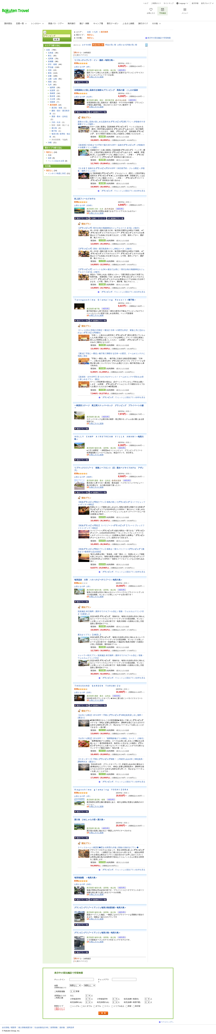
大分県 (52, 99)
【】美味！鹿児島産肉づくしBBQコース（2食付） (105, 249)
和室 (129, 1006)
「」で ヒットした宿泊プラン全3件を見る (123, 572)
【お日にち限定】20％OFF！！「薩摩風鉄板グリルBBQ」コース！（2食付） (111, 738)
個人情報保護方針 (25, 1027)
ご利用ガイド (156, 3)
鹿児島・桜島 (57, 108)
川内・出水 (56, 122)
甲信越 (50, 67)
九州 (96, 32)
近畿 (50, 76)
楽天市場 (195, 3)
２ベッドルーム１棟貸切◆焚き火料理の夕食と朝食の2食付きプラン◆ (108, 847)
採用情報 (54, 1027)
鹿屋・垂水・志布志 (60, 116)
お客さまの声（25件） (83, 692)
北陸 (50, 70)
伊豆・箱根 (52, 64)
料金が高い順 (110, 45)
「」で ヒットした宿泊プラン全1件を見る (123, 870)
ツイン (107, 1006)
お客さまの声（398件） (83, 477)
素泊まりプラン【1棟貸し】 (90, 635)
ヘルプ (145, 3)
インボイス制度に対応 (57, 173)
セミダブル (87, 1006)
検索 (103, 1013)
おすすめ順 (86, 45)
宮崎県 (52, 102)
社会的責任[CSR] (41, 1027)
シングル (75, 1006)
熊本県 (52, 96)
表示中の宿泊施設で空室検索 (159, 38)
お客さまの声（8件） (82, 67)
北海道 (50, 53)
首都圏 (50, 61)
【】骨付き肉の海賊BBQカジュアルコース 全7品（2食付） (109, 228)
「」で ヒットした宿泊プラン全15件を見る (122, 191)
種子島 (54, 131)
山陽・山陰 (52, 79)
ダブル (98, 1006)
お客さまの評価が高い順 (127, 45)
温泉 (50, 158)
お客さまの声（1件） (82, 586)
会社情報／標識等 (9, 1027)
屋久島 (54, 128)
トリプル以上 (119, 1006)
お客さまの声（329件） (83, 205)
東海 (50, 73)
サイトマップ (169, 3)
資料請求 (70, 1027)
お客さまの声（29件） (83, 884)
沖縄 (50, 142)
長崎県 (52, 93)
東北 (50, 56)
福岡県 (52, 87)
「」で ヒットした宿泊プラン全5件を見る (123, 397)
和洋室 (137, 1006)
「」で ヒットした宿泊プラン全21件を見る (122, 292)
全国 (89, 32)
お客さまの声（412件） (83, 97)
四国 (50, 82)
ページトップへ (167, 1022)
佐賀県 (52, 90)
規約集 (62, 1027)
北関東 (50, 59)
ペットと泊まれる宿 (56, 161)
